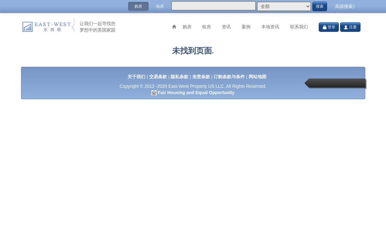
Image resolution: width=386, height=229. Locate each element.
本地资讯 (270, 26)
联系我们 (299, 26)
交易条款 (158, 76)
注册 (350, 27)
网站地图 (257, 76)
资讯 (226, 26)
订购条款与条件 (229, 76)
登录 (328, 27)
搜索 (320, 6)
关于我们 (136, 76)
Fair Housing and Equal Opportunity (196, 92)
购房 (138, 6)
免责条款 (201, 76)
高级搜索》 (346, 6)
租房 (160, 6)
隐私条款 (179, 76)
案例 (246, 26)
